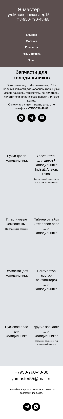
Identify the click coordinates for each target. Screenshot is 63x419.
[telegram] (32, 118)
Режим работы (31, 53)
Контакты (31, 47)
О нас (31, 60)
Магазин (31, 41)
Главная (31, 34)
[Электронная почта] (42, 118)
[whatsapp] (21, 118)
